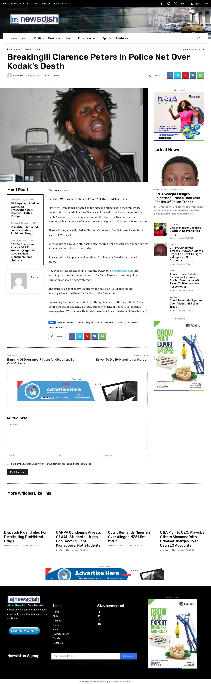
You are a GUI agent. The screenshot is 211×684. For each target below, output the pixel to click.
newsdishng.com (122, 270)
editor (20, 76)
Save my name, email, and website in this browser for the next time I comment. (51, 463)
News (13, 200)
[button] (199, 38)
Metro (38, 49)
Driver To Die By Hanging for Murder (122, 359)
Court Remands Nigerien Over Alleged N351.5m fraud (186, 303)
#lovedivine (133, 322)
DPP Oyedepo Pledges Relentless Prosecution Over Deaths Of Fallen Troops (25, 210)
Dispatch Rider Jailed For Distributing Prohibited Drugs (24, 230)
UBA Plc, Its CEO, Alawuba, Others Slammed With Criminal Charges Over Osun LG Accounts (183, 539)
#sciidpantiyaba (57, 327)
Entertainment (14, 49)
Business (14, 223)
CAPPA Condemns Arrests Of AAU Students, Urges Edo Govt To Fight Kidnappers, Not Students (23, 252)
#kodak (121, 322)
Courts (13, 240)
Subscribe (128, 656)
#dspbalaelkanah (94, 322)
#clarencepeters (65, 322)
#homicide (110, 322)
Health (28, 49)
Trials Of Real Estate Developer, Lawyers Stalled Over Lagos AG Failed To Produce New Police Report (184, 280)
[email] (85, 656)
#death (79, 322)
